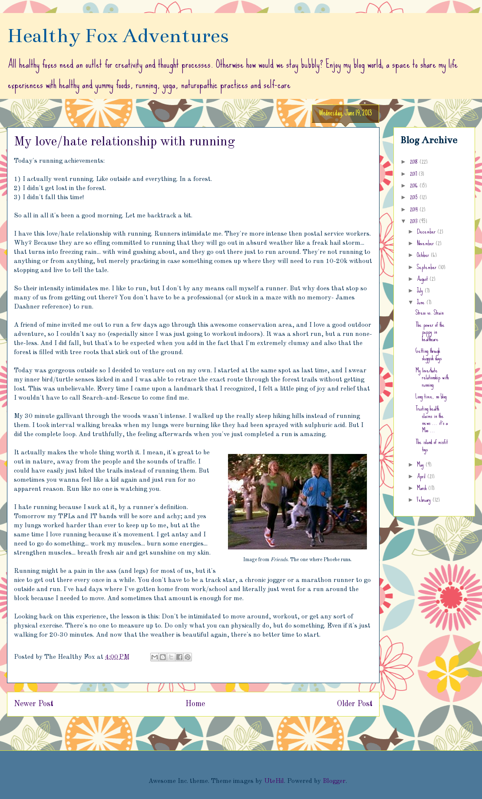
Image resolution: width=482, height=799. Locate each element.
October (424, 255)
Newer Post (33, 704)
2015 (414, 197)
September (427, 267)
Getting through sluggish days (429, 354)
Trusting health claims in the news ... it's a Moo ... (432, 419)
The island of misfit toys (432, 445)
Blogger (334, 781)
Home (195, 704)
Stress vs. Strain (429, 312)
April (422, 476)
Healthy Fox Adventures (118, 35)
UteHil (274, 781)
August (423, 279)
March (422, 488)
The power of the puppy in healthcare (430, 332)
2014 (414, 209)
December (427, 231)
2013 (414, 221)
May (421, 464)
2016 (414, 185)
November (426, 243)
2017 (414, 174)
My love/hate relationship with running (432, 377)
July (421, 290)
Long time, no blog (431, 396)
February (424, 499)
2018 (414, 161)
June (421, 302)
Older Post (355, 704)
